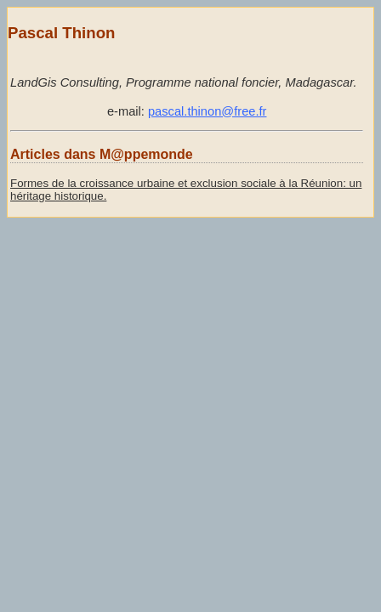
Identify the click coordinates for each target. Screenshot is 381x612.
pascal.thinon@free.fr (207, 111)
